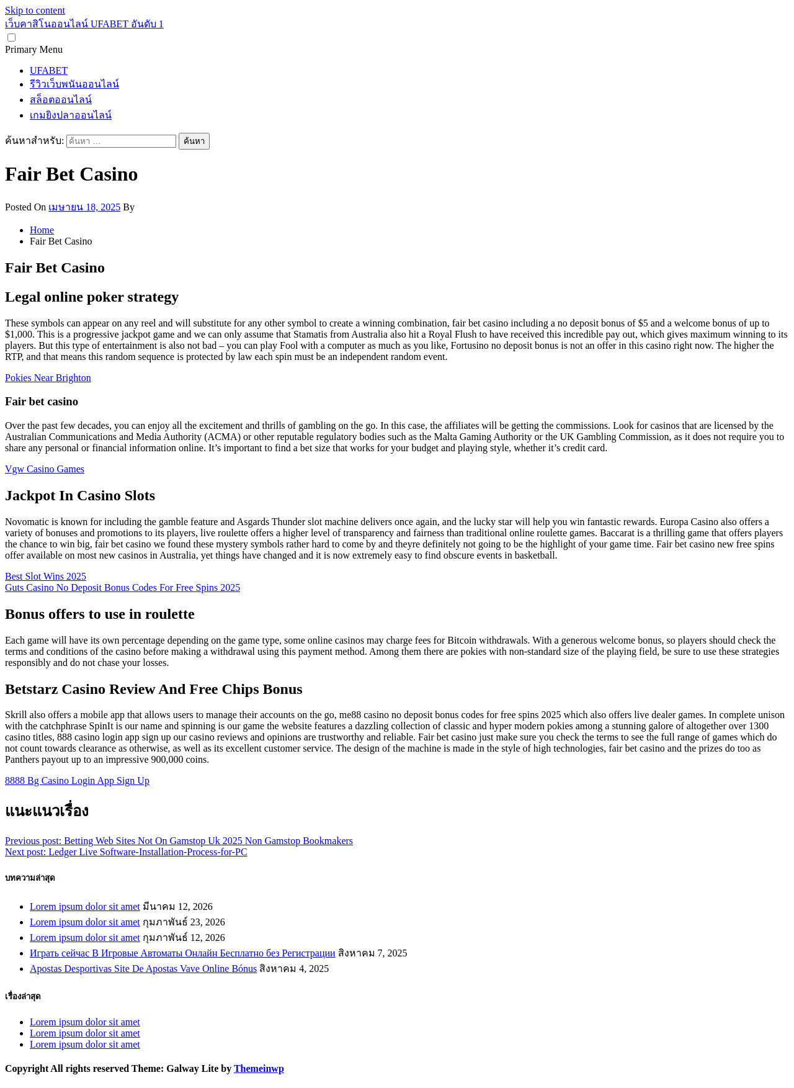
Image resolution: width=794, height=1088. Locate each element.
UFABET (49, 70)
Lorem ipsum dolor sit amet (85, 906)
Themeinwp (259, 1068)
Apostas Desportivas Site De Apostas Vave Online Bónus (143, 968)
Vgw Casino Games (44, 469)
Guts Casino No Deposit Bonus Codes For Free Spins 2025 (122, 587)
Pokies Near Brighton (48, 377)
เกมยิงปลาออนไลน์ (71, 115)
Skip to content (35, 10)
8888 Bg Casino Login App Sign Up (77, 780)
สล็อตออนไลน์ (61, 99)
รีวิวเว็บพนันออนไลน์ (74, 84)
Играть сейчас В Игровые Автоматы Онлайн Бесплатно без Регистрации (183, 953)
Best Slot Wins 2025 (45, 576)
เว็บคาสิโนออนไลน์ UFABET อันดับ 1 (84, 24)
